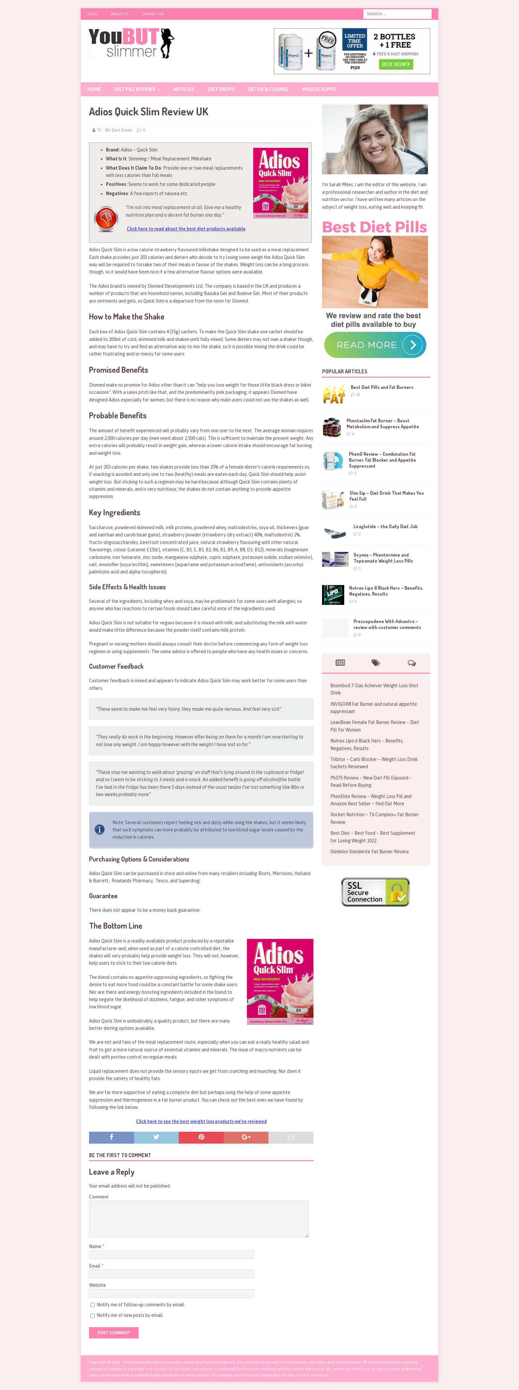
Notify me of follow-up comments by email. (141, 1304)
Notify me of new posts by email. (130, 1315)
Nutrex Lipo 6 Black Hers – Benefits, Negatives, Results (386, 591)
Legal (92, 14)
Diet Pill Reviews (135, 89)
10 (358, 395)
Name (95, 1246)
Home (94, 89)
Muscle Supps (319, 89)
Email (95, 1266)
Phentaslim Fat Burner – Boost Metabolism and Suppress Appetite (383, 423)
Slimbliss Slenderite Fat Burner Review (369, 851)
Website (97, 1285)
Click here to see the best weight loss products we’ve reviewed (201, 1121)
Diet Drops (221, 89)
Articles (183, 89)
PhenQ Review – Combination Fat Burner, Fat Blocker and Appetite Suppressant (382, 460)
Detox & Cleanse (268, 89)
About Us (119, 14)
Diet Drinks (122, 130)
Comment (99, 1197)
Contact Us (153, 14)
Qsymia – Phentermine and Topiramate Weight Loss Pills (383, 558)
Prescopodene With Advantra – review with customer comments (387, 624)
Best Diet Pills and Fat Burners (382, 387)
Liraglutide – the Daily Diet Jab (386, 526)
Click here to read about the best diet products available (186, 229)
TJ (99, 130)
